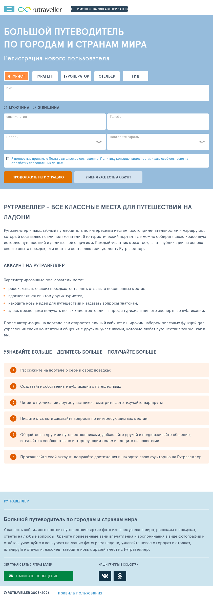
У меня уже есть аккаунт (108, 177)
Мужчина (19, 107)
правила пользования (80, 592)
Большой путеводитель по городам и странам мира (70, 519)
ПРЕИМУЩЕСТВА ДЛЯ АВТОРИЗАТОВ (99, 9)
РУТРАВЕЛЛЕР (16, 501)
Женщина (48, 107)
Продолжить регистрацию (38, 177)
